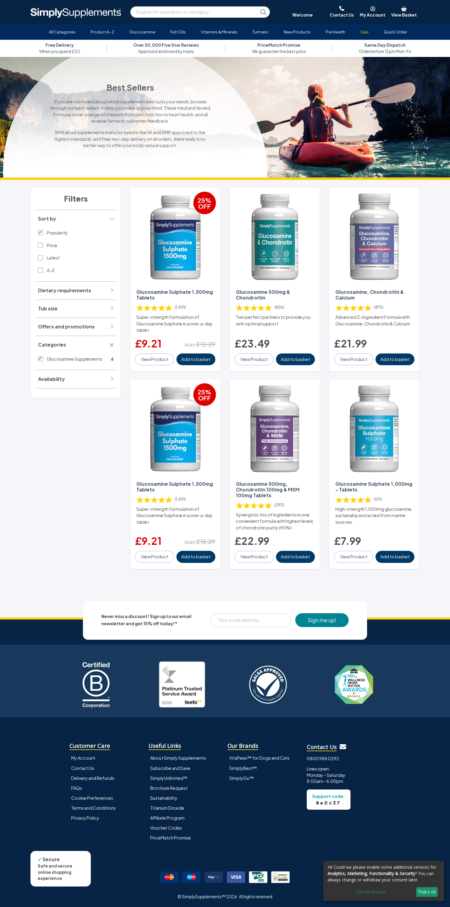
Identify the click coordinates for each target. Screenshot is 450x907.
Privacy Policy (85, 818)
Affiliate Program (167, 818)
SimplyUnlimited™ (169, 778)
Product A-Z (102, 31)
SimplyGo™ (241, 778)
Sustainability (163, 798)
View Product (154, 359)
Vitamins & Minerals (219, 31)
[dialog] (383, 881)
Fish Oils (178, 31)
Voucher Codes (166, 827)
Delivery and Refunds (92, 778)
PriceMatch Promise (170, 837)
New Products (297, 31)
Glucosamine (142, 31)
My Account (83, 758)
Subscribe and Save (170, 768)
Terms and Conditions (93, 808)
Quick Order (395, 31)
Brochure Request (169, 788)
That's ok (427, 892)
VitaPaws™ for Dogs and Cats (259, 758)
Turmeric (260, 31)
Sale (364, 31)
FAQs (76, 788)
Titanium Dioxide (167, 808)
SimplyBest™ (243, 768)
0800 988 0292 (323, 758)
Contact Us (82, 768)
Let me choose (370, 892)
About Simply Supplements (178, 758)
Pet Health (335, 31)
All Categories (62, 31)
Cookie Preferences (92, 798)
